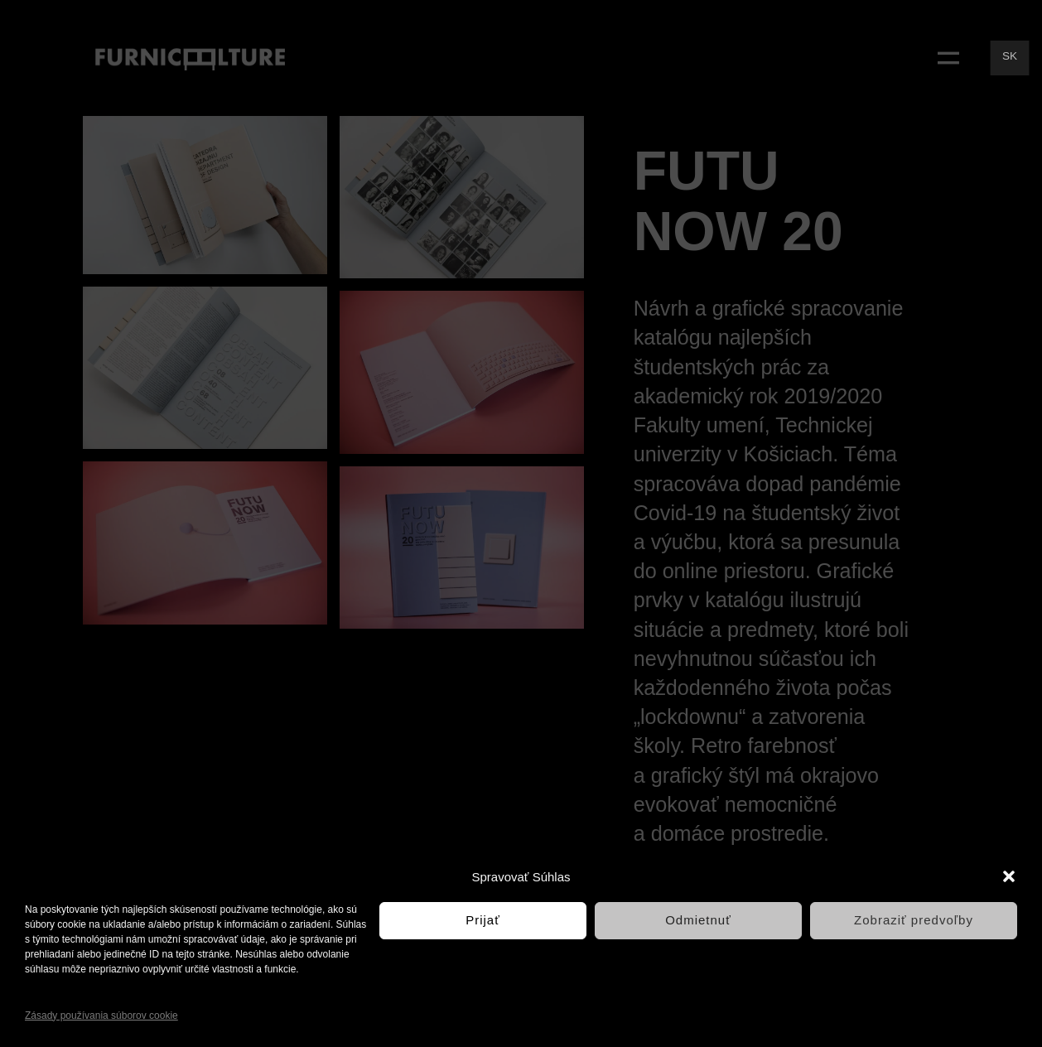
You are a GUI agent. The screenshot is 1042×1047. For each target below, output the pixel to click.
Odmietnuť (698, 920)
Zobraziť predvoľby (913, 920)
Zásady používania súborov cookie (101, 1015)
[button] (1009, 876)
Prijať (483, 920)
